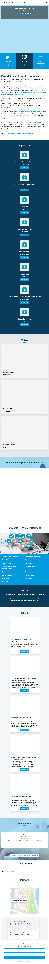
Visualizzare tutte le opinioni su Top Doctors (24, 855)
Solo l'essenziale (24, 954)
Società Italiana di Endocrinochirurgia (22, 133)
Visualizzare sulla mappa (19, 900)
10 (36, 851)
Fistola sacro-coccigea (32, 560)
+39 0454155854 (16, 925)
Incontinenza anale (7, 575)
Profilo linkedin (9, 871)
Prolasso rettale (6, 563)
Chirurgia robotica (30, 566)
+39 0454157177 (16, 936)
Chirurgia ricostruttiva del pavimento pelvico (9, 567)
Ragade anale (29, 563)
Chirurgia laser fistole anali (33, 556)
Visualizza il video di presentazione (24, 15)
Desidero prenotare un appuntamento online (24, 600)
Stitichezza (5, 578)
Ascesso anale (29, 575)
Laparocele (28, 578)
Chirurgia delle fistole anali (10, 556)
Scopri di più (24, 167)
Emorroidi (5, 560)
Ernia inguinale (29, 572)
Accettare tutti (24, 958)
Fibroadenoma (6, 572)
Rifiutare (24, 950)
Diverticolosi (5, 582)
